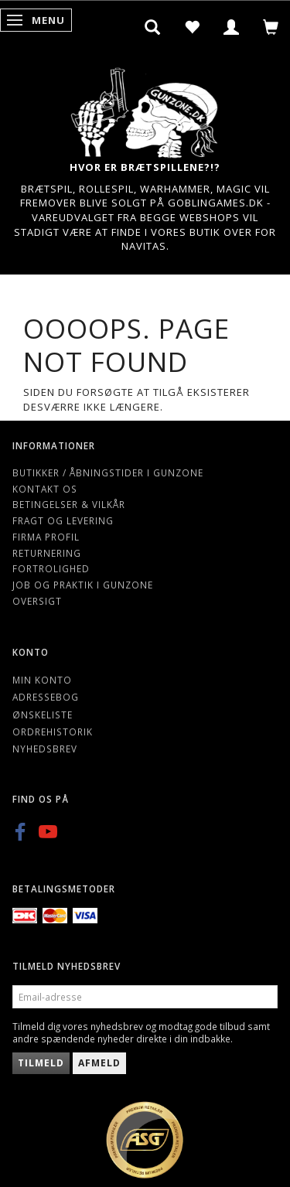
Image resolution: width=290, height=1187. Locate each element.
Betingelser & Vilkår (68, 504)
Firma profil (46, 536)
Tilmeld (41, 1062)
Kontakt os (44, 489)
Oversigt (37, 601)
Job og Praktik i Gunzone (82, 584)
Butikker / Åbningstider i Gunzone (107, 472)
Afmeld (99, 1062)
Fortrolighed (51, 568)
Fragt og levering (63, 520)
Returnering (46, 553)
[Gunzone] (145, 108)
